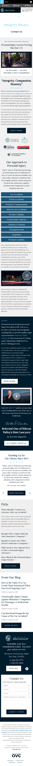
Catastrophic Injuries (16, 220)
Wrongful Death (16, 230)
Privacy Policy (19, 761)
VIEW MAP (14, 669)
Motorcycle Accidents (16, 210)
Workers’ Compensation (16, 205)
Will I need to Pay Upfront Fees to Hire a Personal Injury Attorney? (15, 551)
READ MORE (16, 131)
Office (27, 5)
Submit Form (16, 712)
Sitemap (19, 763)
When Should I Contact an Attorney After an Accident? (15, 511)
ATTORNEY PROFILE (16, 444)
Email (16, 5)
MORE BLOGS (11, 626)
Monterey (16, 731)
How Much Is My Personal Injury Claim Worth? (16, 559)
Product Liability (16, 215)
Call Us (5, 5)
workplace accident (21, 94)
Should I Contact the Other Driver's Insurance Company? (15, 542)
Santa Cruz (28, 731)
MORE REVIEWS (16, 493)
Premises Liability (16, 240)
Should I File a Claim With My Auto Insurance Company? (14, 535)
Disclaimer (12, 763)
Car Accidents (16, 195)
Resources (10, 761)
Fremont (4, 733)
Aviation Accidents (16, 225)
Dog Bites (16, 235)
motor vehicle (6, 94)
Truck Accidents (16, 200)
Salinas (21, 731)
